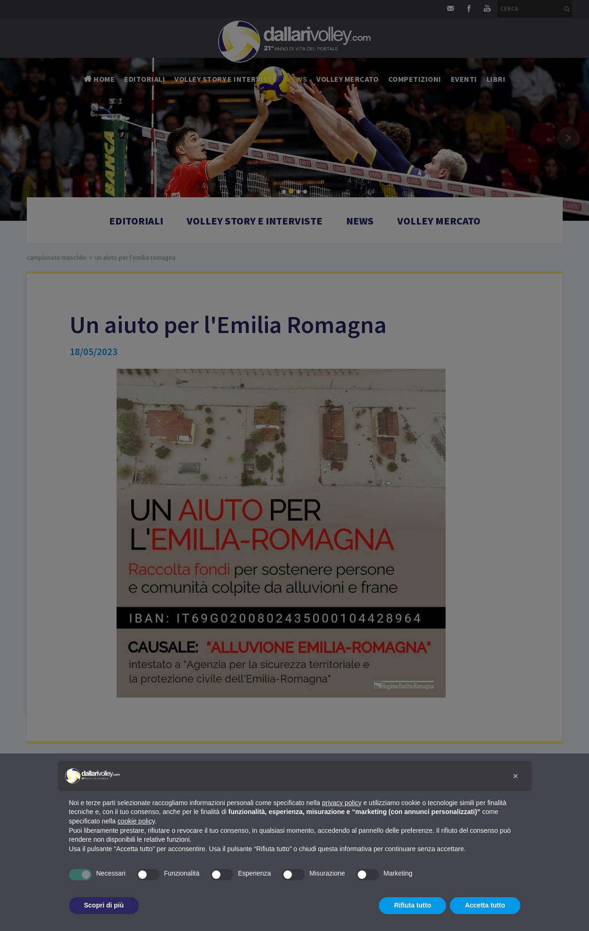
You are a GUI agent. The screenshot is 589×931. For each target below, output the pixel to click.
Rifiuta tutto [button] (412, 905)
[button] (515, 776)
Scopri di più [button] (104, 905)
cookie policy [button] (136, 821)
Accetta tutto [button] (485, 905)
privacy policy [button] (341, 803)
